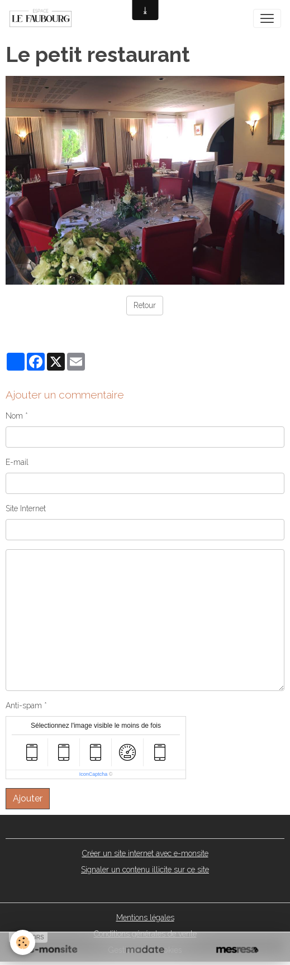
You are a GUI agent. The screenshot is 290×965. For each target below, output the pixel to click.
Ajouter (27, 798)
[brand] (43, 18)
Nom (14, 415)
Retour (145, 305)
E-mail (17, 462)
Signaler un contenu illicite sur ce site (145, 869)
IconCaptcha (93, 774)
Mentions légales (145, 917)
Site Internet (26, 508)
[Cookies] (22, 942)
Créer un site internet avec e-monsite (145, 853)
